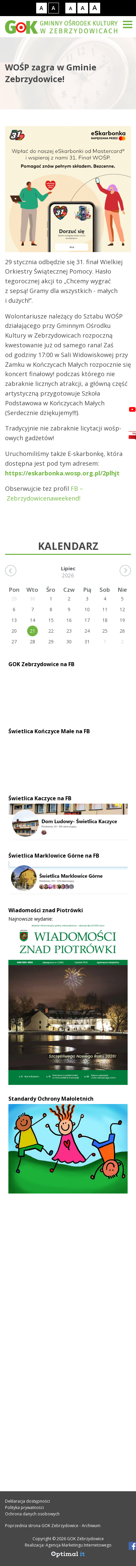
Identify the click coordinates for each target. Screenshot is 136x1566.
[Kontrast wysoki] (53, 8)
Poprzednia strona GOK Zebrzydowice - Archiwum (52, 1525)
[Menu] (127, 24)
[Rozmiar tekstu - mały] (70, 8)
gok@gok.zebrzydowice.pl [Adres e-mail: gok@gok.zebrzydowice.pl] (50, 1339)
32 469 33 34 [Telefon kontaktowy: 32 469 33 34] (31, 1325)
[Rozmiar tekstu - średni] (82, 8)
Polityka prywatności (24, 1507)
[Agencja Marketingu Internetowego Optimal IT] (68, 1556)
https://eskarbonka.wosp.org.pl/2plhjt (62, 473)
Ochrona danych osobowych (32, 1514)
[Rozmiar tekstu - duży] (94, 8)
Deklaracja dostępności (27, 1501)
